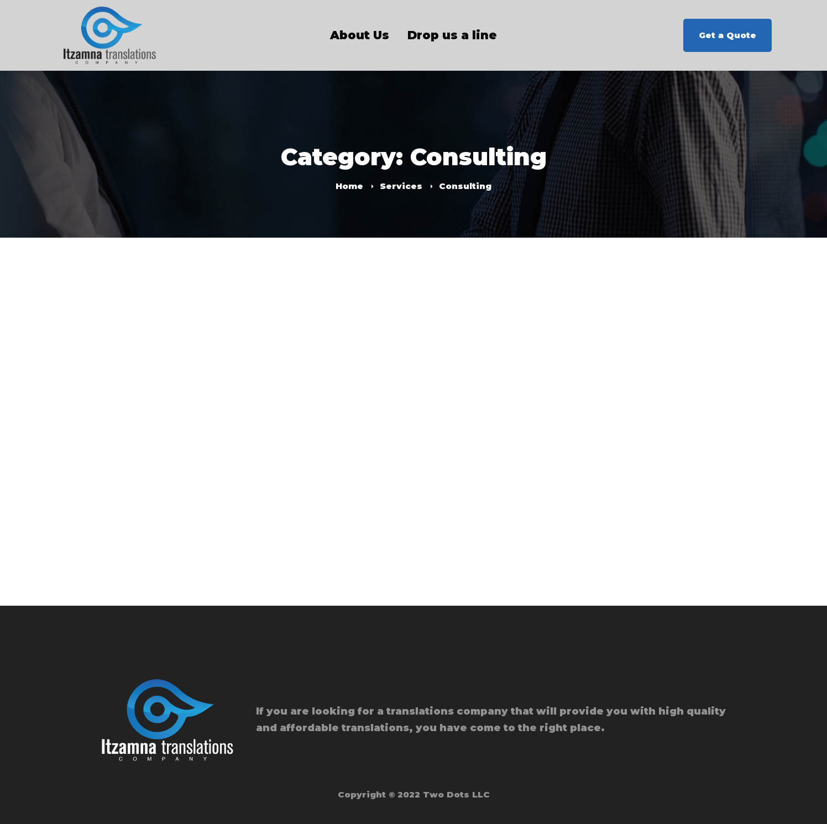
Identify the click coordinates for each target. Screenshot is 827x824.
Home (349, 186)
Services (401, 186)
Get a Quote (727, 35)
